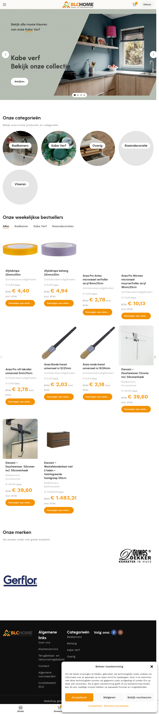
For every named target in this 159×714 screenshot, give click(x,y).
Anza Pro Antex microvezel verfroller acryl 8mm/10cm (95, 279)
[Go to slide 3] (81, 95)
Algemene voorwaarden (116, 705)
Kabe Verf (58, 148)
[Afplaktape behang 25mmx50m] (58, 249)
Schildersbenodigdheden (21, 279)
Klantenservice (48, 649)
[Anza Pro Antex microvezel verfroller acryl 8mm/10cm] (97, 252)
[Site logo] (78, 4)
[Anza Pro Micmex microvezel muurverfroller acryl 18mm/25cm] (136, 252)
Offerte (147, 4)
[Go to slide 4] (84, 95)
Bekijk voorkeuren (139, 697)
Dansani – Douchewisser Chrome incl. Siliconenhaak (135, 373)
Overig (97, 148)
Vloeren (20, 187)
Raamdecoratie (136, 148)
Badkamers (20, 148)
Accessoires (128, 385)
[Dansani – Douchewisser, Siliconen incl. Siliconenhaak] (20, 439)
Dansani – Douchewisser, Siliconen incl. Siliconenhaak (19, 466)
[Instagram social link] (120, 632)
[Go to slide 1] (75, 95)
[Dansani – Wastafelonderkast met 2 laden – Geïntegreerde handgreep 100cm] (58, 439)
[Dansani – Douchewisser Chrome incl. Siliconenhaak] (136, 346)
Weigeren (109, 697)
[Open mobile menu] (4, 4)
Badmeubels (52, 486)
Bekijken (20, 84)
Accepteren (79, 697)
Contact (43, 666)
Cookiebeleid (95, 705)
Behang (72, 643)
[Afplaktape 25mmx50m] (20, 249)
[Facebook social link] (114, 632)
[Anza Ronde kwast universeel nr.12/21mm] (58, 343)
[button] (152, 666)
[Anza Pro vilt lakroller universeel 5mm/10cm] (20, 346)
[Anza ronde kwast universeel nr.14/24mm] (97, 343)
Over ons (44, 642)
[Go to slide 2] (78, 95)
